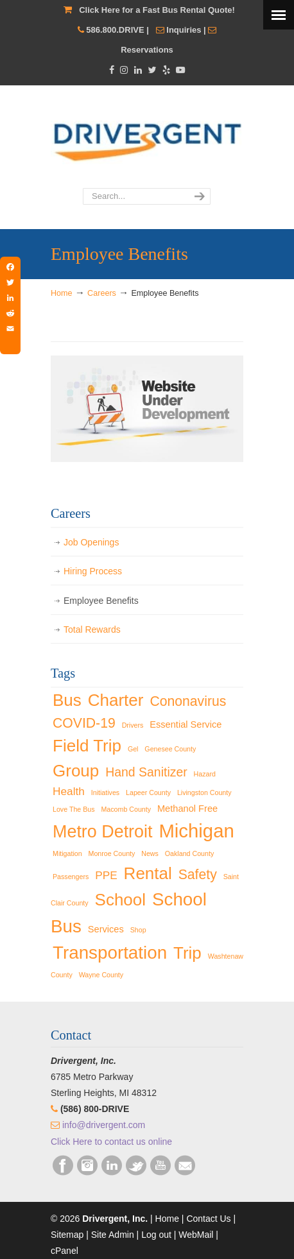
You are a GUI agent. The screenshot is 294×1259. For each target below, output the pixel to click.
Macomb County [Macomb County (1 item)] (126, 809)
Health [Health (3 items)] (69, 791)
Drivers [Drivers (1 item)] (133, 725)
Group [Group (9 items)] (76, 770)
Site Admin (112, 1234)
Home (62, 293)
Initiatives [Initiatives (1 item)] (105, 792)
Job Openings (91, 542)
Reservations (147, 50)
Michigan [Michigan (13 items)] (196, 830)
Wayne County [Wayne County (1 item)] (101, 975)
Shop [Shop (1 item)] (138, 930)
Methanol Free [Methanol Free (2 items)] (187, 808)
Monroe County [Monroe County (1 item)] (112, 853)
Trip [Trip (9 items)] (187, 953)
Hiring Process (93, 571)
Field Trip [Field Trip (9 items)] (87, 745)
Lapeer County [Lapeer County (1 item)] (148, 792)
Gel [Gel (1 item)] (133, 749)
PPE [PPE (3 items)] (106, 875)
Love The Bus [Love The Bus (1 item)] (74, 809)
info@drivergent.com (103, 1125)
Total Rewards (92, 629)
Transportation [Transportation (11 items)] (110, 953)
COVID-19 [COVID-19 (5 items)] (84, 722)
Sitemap (67, 1234)
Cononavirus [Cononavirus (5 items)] (188, 701)
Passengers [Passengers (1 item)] (71, 876)
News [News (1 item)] (150, 853)
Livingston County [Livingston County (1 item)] (204, 792)
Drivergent (147, 137)
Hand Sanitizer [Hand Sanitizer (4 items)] (146, 772)
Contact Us (208, 1218)
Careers (101, 293)
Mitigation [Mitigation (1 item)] (67, 853)
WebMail (195, 1234)
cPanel (64, 1251)
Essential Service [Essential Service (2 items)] (185, 724)
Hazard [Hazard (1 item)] (205, 774)
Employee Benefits (101, 600)
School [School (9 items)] (120, 899)
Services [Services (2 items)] (106, 929)
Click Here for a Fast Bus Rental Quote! (157, 10)
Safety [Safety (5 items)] (197, 874)
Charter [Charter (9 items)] (116, 700)
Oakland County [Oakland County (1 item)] (189, 853)
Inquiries (183, 30)
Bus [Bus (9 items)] (67, 700)
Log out (156, 1234)
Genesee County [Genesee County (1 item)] (170, 749)
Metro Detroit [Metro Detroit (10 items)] (103, 831)
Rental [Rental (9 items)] (148, 873)
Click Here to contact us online (111, 1141)
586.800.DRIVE (115, 30)
